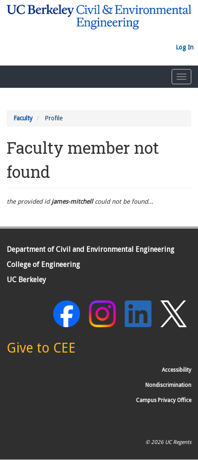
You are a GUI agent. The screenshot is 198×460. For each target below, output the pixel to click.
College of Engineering (43, 264)
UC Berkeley (26, 279)
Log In (185, 47)
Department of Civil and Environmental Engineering (90, 249)
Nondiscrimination (168, 385)
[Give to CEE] (41, 350)
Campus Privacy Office (163, 400)
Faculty (23, 118)
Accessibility (176, 370)
